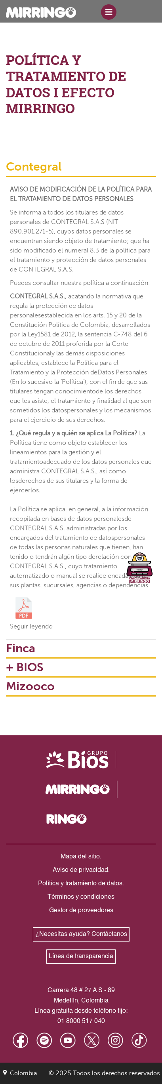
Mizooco (30, 686)
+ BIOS (25, 667)
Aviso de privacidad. (81, 870)
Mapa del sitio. (81, 857)
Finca (20, 648)
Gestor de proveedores (81, 910)
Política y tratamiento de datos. (81, 884)
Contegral (34, 166)
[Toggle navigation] (109, 12)
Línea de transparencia (81, 956)
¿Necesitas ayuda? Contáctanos (81, 934)
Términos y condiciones (81, 897)
